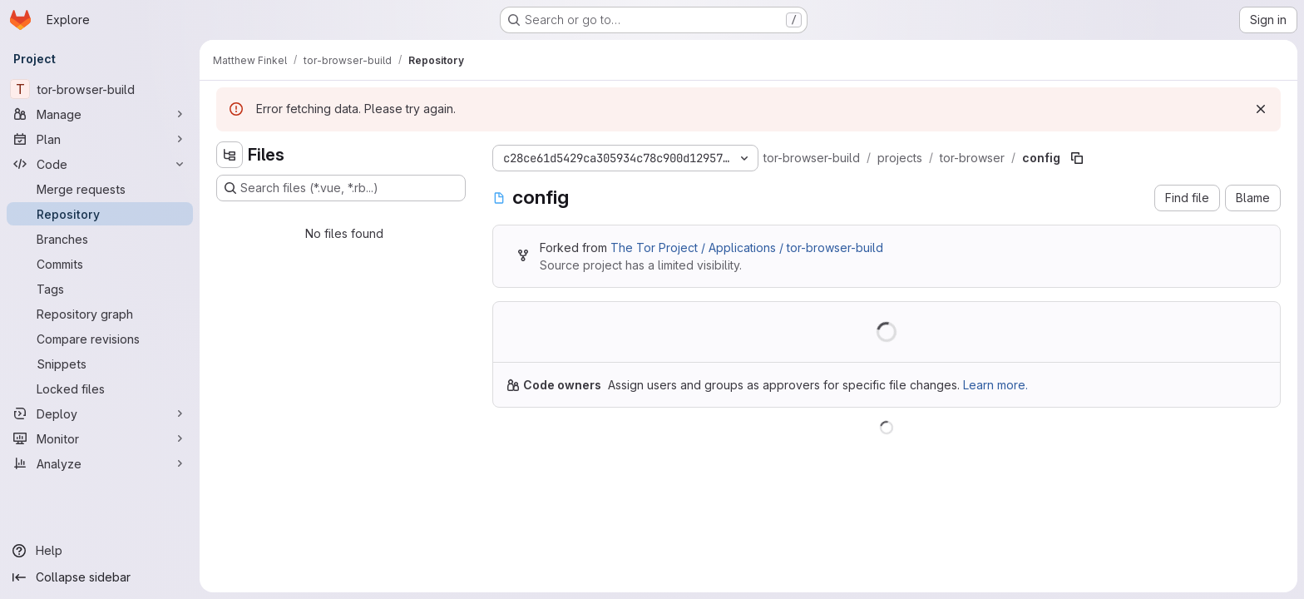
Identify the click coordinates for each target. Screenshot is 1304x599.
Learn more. (995, 385)
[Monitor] (100, 438)
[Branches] (100, 238)
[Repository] (100, 213)
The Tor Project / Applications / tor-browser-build (746, 247)
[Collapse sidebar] (100, 577)
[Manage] (100, 114)
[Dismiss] (1261, 109)
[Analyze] (100, 463)
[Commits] (100, 263)
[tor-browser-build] (100, 89)
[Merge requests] (100, 188)
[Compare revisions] (100, 338)
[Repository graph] (100, 313)
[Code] (100, 164)
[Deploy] (100, 413)
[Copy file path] (1077, 158)
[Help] (100, 550)
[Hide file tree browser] (229, 154)
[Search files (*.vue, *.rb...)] (341, 188)
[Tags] (100, 288)
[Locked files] (100, 388)
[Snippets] (100, 363)
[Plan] (100, 139)
